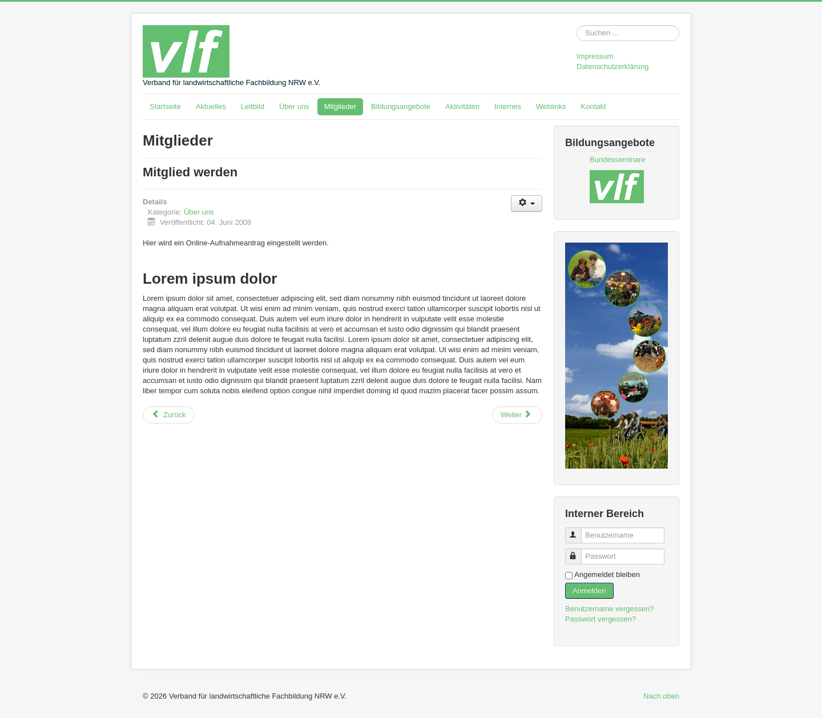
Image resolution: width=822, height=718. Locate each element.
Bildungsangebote (400, 106)
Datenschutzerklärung (612, 66)
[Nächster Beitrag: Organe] (517, 414)
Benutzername (578, 530)
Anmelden (589, 590)
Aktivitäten (462, 106)
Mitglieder (340, 106)
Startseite (165, 106)
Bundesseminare (618, 159)
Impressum (595, 56)
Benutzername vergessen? (609, 608)
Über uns (294, 106)
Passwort (578, 551)
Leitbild (252, 106)
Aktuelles (211, 106)
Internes (507, 106)
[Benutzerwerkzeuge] (526, 203)
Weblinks (551, 106)
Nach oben (661, 696)
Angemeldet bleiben (607, 574)
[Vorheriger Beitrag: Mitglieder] (169, 414)
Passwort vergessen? (600, 619)
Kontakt (593, 106)
